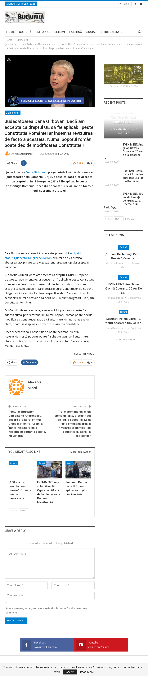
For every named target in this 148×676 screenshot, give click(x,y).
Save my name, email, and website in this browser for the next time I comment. (47, 610)
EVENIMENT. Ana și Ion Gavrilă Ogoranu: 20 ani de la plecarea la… (123, 151)
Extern (59, 32)
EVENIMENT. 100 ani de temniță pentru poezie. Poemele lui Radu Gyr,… (123, 200)
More (105, 32)
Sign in (124, 4)
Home (10, 32)
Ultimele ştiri (12, 112)
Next (23, 510)
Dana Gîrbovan (36, 172)
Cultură (25, 32)
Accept (70, 672)
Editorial (43, 32)
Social (91, 32)
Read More (87, 672)
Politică (75, 32)
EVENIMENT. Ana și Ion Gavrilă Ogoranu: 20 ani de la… (123, 288)
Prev (13, 510)
